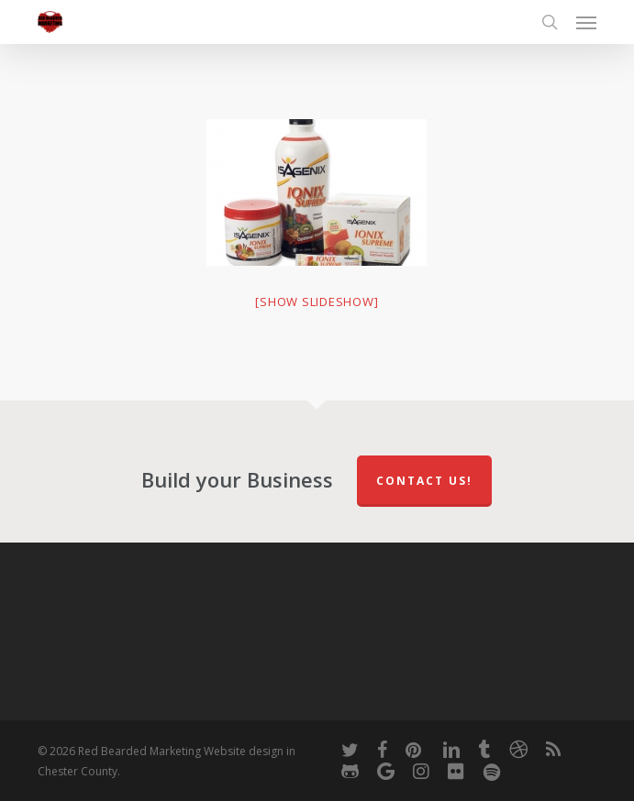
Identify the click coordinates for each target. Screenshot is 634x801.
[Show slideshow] (316, 301)
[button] (586, 22)
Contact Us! (424, 480)
